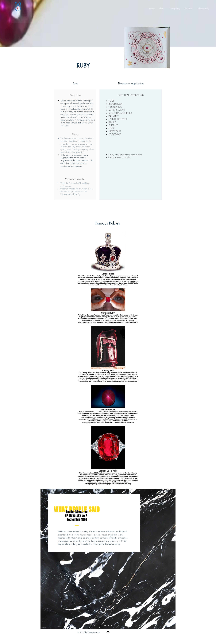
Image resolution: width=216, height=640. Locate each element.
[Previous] (43, 558)
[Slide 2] (108, 625)
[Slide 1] (105, 625)
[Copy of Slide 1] (111, 625)
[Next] (173, 558)
